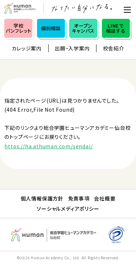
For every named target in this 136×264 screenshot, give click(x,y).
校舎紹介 (113, 48)
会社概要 (104, 198)
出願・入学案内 (72, 48)
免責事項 (79, 198)
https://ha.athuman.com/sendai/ (48, 146)
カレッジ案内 (27, 48)
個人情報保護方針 (42, 198)
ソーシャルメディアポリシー (68, 208)
